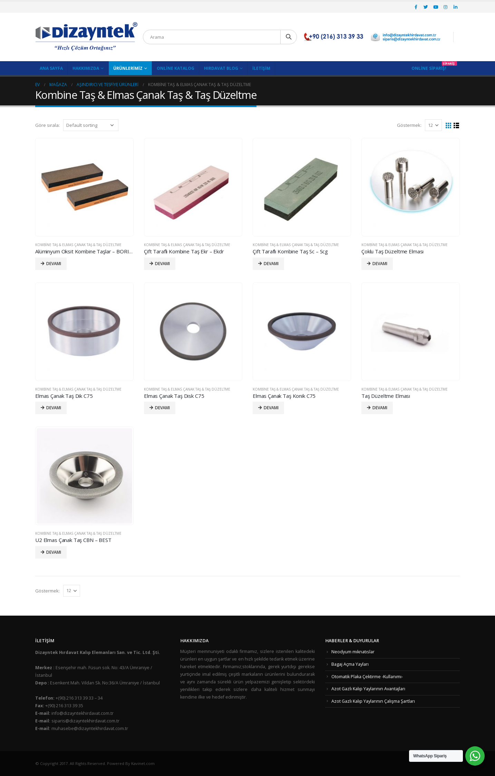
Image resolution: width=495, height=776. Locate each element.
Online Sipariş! (428, 68)
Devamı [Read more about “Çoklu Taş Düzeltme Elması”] (379, 264)
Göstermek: (409, 125)
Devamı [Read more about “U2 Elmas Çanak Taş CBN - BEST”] (53, 552)
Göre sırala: (47, 125)
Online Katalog (175, 68)
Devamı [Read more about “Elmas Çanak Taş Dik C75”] (53, 408)
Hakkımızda (85, 68)
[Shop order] (90, 125)
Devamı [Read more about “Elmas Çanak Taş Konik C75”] (271, 408)
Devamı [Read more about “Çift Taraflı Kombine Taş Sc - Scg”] (271, 264)
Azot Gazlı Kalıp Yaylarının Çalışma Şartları (373, 701)
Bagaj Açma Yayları (350, 664)
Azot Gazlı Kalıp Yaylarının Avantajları (368, 689)
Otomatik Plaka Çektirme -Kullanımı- (367, 677)
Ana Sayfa (51, 68)
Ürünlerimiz (128, 68)
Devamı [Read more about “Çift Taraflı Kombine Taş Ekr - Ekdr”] (162, 264)
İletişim (261, 68)
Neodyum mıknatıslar (353, 652)
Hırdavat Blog (221, 68)
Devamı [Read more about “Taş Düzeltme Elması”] (379, 408)
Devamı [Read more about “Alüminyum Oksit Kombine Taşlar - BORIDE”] (53, 264)
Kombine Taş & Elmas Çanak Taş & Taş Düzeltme (78, 244)
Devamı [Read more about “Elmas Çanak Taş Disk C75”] (162, 408)
